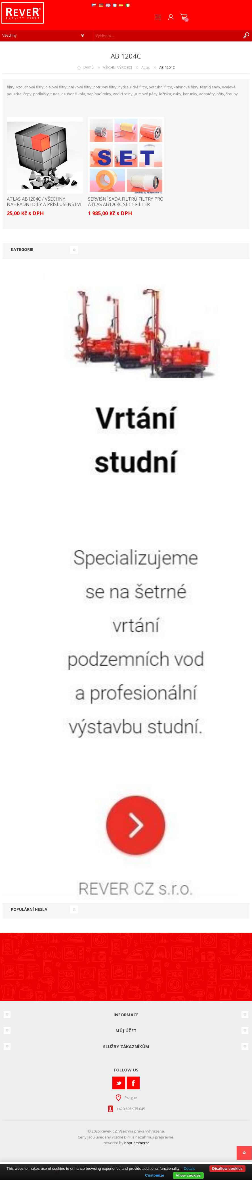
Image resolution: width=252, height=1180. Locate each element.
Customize (154, 1175)
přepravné (164, 1137)
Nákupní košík (183, 17)
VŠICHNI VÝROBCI (117, 67)
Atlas (145, 67)
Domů (88, 67)
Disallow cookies (227, 1168)
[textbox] (167, 35)
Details (189, 1168)
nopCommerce (137, 1142)
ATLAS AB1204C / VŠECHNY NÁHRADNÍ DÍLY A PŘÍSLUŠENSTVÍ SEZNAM (44, 204)
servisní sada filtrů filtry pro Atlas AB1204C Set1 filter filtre (125, 204)
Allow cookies (188, 1175)
